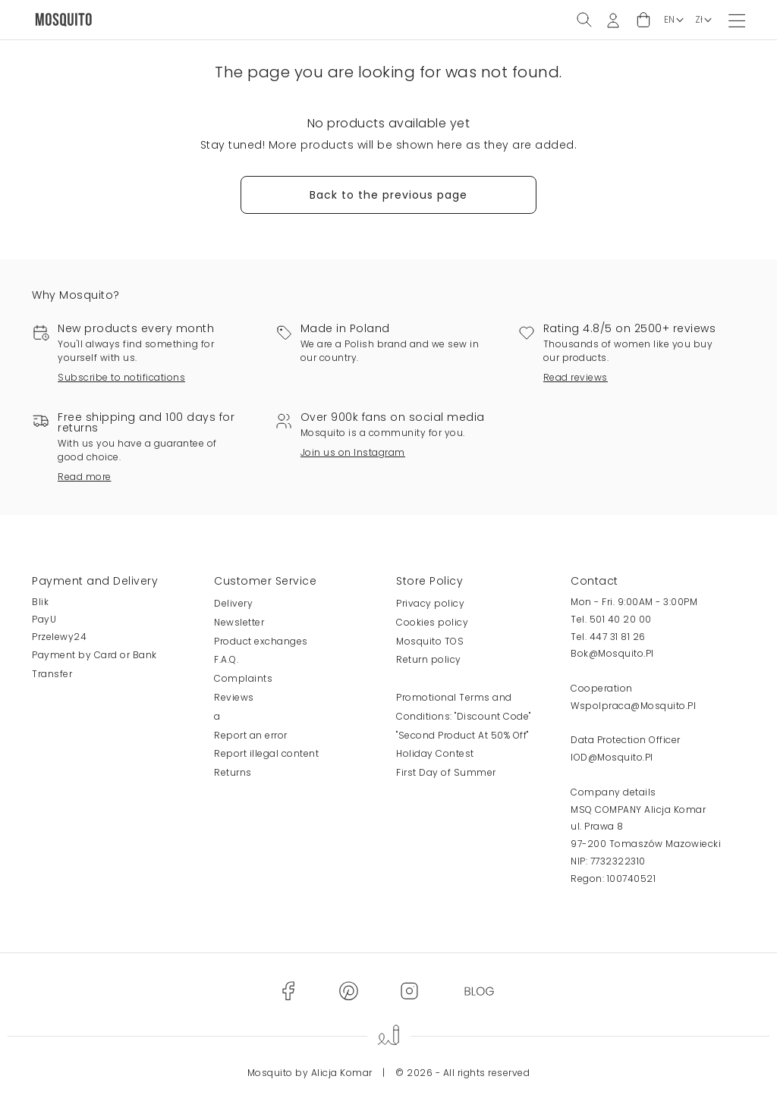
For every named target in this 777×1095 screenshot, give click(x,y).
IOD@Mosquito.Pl (612, 757)
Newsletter (239, 622)
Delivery (233, 603)
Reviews (234, 697)
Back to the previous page (388, 194)
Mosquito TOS (430, 641)
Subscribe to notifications (121, 377)
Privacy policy (430, 603)
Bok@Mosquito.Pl (612, 653)
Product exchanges (261, 641)
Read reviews (575, 377)
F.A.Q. (226, 659)
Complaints (243, 678)
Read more (85, 476)
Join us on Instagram (352, 452)
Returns (233, 772)
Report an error (251, 735)
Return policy (428, 659)
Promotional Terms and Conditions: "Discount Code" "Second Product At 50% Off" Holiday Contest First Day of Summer (463, 735)
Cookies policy (432, 622)
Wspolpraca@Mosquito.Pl (633, 705)
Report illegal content (266, 753)
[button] (643, 20)
